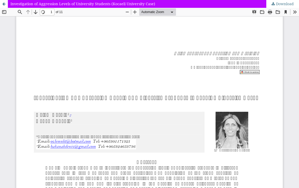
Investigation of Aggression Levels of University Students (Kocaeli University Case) (82, 3)
